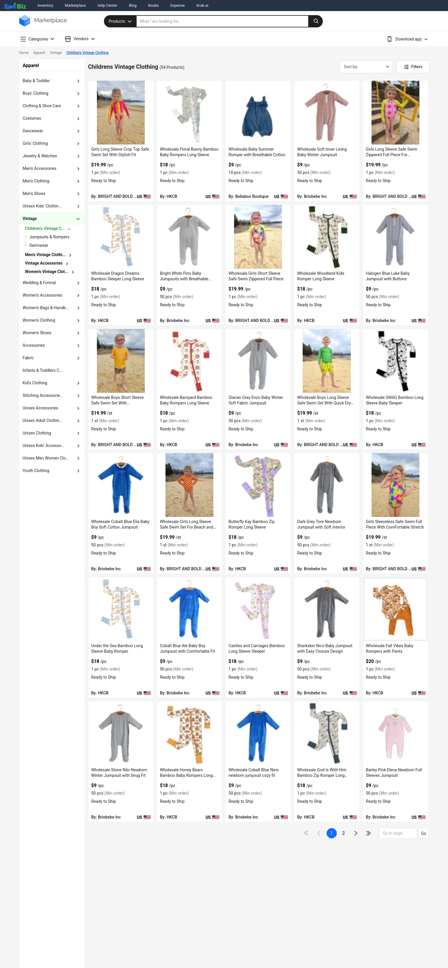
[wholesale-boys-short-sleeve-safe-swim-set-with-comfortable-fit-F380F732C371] (120, 361)
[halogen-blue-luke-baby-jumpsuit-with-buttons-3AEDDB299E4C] (395, 237)
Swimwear (38, 245)
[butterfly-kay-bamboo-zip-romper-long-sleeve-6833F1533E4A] (258, 485)
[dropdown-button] (78, 81)
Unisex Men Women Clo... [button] (46, 458)
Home (24, 53)
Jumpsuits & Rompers (49, 237)
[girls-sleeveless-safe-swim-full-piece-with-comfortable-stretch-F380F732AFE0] (395, 485)
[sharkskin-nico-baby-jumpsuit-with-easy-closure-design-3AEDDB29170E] (326, 609)
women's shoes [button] (37, 332)
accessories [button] (34, 345)
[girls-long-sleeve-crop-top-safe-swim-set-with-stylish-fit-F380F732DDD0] (120, 113)
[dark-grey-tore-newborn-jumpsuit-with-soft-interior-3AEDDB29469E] (326, 485)
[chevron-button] (52, 229)
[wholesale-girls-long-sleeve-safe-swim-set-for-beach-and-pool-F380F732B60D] (189, 485)
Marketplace (75, 5)
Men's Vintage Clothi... (45, 254)
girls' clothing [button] (35, 143)
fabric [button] (28, 357)
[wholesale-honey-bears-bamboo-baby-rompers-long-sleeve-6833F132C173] (189, 733)
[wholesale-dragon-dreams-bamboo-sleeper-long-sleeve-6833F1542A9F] (120, 237)
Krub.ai (202, 5)
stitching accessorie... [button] (43, 395)
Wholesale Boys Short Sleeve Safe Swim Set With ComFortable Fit (117, 403)
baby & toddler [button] (36, 80)
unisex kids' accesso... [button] (44, 445)
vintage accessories (44, 263)
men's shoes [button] (34, 193)
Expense (177, 5)
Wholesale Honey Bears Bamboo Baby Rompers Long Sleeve (186, 775)
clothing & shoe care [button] (42, 105)
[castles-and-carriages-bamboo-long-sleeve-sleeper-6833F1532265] (258, 609)
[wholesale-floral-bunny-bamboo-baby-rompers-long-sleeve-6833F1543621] (189, 113)
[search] (230, 21)
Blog (133, 5)
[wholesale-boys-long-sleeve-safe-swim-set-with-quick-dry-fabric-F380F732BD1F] (326, 361)
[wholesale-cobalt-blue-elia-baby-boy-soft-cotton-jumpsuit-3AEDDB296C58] (120, 485)
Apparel (39, 53)
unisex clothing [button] (37, 433)
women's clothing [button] (39, 320)
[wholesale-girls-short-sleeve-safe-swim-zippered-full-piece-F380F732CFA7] (258, 237)
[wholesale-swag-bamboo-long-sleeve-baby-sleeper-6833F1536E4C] (395, 361)
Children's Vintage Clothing (88, 53)
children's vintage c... (45, 228)
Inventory (45, 5)
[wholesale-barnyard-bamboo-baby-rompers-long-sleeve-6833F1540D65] (189, 361)
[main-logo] (43, 25)
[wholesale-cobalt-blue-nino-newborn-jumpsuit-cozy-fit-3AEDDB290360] (258, 733)
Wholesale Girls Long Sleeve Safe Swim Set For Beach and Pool (186, 527)
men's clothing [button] (36, 181)
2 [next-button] (343, 833)
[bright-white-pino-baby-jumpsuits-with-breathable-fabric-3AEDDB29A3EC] (189, 237)
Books (153, 5)
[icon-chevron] (319, 833)
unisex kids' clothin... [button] (42, 206)
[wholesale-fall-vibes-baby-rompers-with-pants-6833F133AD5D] (395, 609)
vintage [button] (30, 218)
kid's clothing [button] (35, 383)
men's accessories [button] (40, 168)
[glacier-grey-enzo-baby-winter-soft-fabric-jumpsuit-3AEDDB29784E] (258, 361)
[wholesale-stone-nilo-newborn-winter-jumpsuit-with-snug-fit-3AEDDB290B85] (120, 733)
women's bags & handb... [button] (46, 307)
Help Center (107, 5)
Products (121, 21)
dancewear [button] (33, 131)
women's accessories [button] (42, 295)
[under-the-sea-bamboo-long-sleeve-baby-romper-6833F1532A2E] (120, 609)
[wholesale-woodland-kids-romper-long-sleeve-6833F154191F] (326, 237)
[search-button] (315, 21)
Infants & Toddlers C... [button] (43, 370)
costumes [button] (32, 118)
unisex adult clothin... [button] (43, 420)
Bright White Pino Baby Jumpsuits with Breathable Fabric (184, 279)
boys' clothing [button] (35, 93)
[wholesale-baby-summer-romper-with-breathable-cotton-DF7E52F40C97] (258, 113)
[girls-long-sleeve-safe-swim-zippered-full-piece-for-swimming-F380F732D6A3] (395, 113)
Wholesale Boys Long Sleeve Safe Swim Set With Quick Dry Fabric (324, 403)
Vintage (56, 53)
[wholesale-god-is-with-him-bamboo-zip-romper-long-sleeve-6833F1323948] (326, 733)
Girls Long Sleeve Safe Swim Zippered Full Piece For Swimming (391, 155)
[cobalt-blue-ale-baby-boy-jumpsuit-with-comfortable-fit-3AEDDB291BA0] (189, 609)
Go (423, 833)
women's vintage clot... (46, 271)
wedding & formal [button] (39, 282)
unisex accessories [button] (40, 408)
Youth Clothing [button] (36, 470)
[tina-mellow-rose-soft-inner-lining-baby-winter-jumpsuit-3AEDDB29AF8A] (326, 113)
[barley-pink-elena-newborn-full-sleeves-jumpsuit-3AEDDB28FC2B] (395, 733)
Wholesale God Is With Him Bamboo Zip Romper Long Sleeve (321, 775)
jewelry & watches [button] (40, 156)
